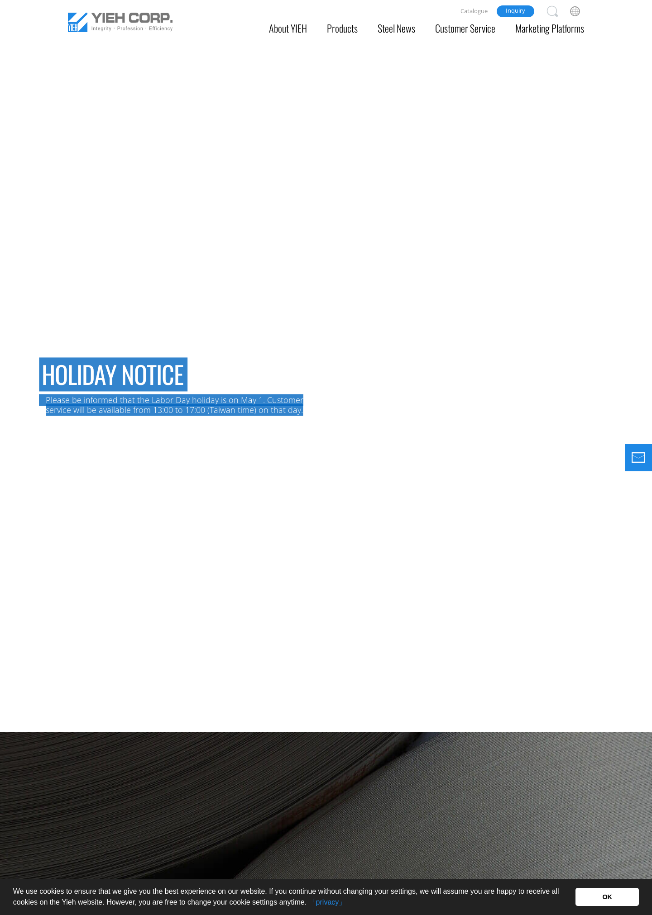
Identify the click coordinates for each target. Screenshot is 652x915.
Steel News (396, 28)
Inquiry (515, 10)
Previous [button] (11, 388)
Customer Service (465, 28)
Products (342, 28)
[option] (326, 366)
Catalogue (474, 11)
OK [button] (607, 897)
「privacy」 (327, 902)
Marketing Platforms (549, 28)
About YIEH (288, 28)
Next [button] (640, 388)
